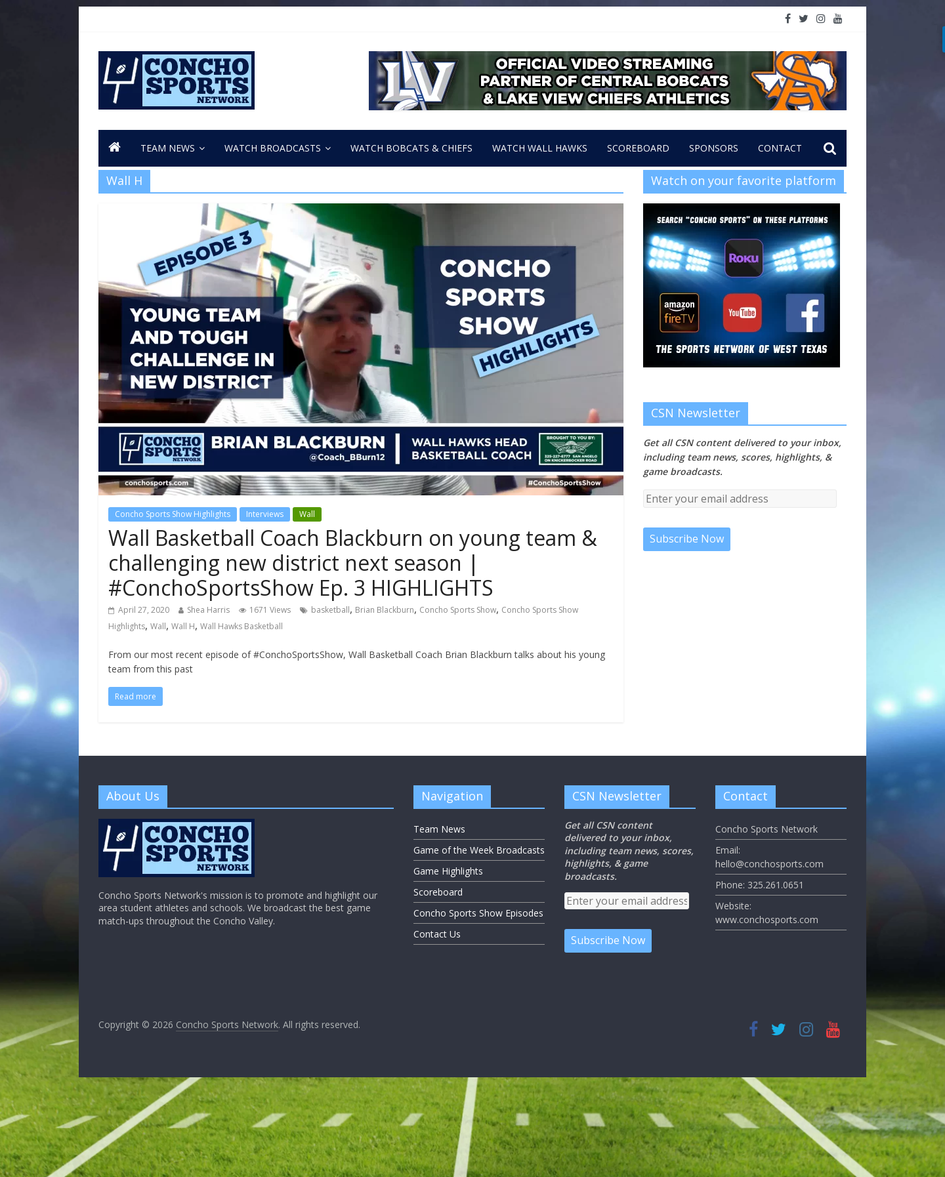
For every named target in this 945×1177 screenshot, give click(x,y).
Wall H (183, 626)
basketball (330, 609)
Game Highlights (448, 871)
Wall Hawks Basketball (241, 626)
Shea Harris (208, 609)
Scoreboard (638, 148)
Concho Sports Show (457, 609)
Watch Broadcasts (272, 148)
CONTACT (780, 148)
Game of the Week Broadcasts (479, 850)
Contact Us (437, 934)
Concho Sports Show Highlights (172, 514)
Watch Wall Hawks (539, 148)
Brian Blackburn (384, 609)
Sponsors (713, 148)
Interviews (265, 514)
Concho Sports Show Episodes (478, 913)
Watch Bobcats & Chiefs (411, 148)
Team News (167, 148)
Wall (307, 514)
